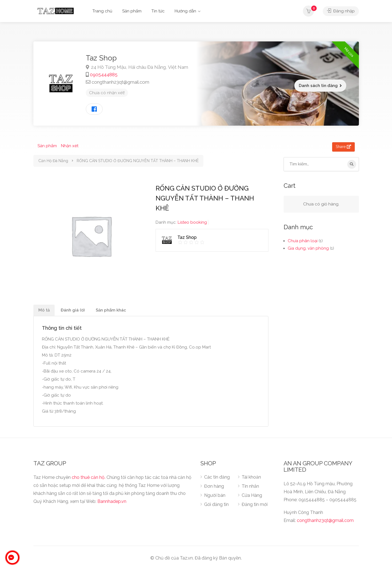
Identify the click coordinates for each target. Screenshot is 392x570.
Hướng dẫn (185, 11)
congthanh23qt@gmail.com (120, 82)
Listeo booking (192, 222)
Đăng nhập (341, 11)
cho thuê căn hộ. (88, 477)
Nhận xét (69, 145)
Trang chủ (102, 11)
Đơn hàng (214, 486)
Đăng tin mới (255, 504)
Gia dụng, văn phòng (308, 248)
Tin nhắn (250, 486)
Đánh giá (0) (73, 310)
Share (343, 146)
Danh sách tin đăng (318, 85)
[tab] (44, 310)
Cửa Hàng (252, 495)
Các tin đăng (217, 477)
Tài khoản (251, 477)
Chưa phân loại (303, 240)
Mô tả (44, 310)
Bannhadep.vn (111, 501)
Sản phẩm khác (111, 310)
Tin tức (158, 11)
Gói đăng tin (216, 504)
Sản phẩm (132, 11)
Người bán (214, 495)
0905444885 (104, 74)
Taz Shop (101, 58)
